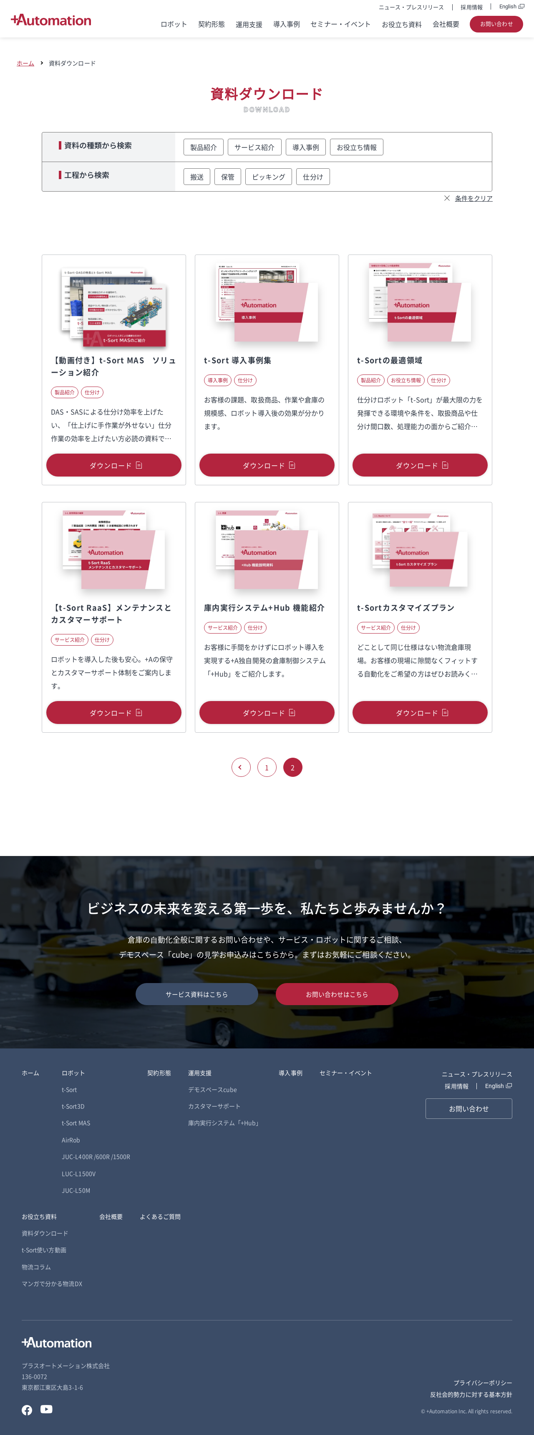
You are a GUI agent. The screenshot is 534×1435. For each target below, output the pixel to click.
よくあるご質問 (160, 1216)
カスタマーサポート (214, 1106)
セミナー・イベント (340, 24)
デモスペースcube (212, 1089)
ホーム (25, 63)
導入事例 (286, 24)
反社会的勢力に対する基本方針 (471, 1394)
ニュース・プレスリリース (411, 7)
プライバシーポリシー (482, 1382)
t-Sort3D (73, 1106)
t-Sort (69, 1089)
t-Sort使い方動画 (44, 1249)
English (507, 6)
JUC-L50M (76, 1190)
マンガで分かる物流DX (52, 1283)
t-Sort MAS (76, 1122)
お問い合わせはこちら (337, 994)
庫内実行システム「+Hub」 (225, 1122)
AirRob (71, 1140)
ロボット (174, 24)
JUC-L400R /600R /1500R (96, 1156)
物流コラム (36, 1267)
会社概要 (446, 24)
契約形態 (211, 24)
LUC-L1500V (79, 1173)
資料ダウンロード (45, 1233)
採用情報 (471, 7)
